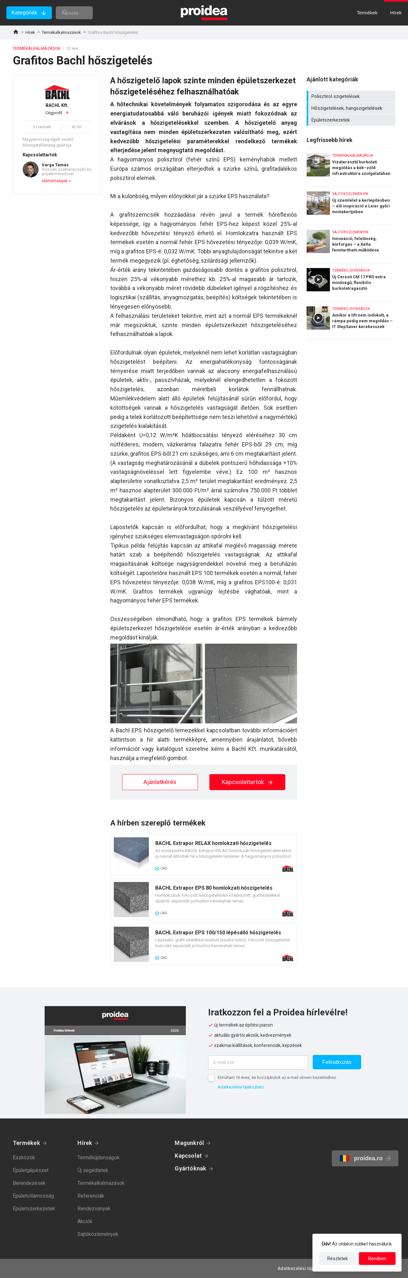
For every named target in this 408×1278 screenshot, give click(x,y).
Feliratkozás (337, 1062)
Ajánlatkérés (159, 782)
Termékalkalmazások (61, 32)
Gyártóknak (190, 1168)
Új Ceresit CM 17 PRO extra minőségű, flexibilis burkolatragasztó (351, 280)
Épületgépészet (30, 1170)
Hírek (30, 32)
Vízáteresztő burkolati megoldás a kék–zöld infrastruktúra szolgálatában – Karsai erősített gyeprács (351, 165)
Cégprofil (57, 108)
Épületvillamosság (33, 1196)
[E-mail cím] (258, 1062)
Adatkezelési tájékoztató (241, 1087)
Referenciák (90, 1196)
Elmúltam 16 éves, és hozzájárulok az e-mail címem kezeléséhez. (277, 1077)
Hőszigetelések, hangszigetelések (351, 108)
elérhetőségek (54, 181)
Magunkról (189, 1143)
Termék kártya (204, 854)
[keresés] (91, 12)
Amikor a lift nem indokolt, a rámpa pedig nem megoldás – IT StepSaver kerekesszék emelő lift (351, 320)
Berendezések (29, 1183)
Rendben (377, 1258)
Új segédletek (92, 1170)
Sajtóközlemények (98, 1234)
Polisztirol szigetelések (351, 96)
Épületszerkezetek (351, 120)
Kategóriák (24, 13)
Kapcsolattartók (247, 782)
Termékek (26, 1143)
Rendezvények (94, 1209)
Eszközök (24, 1158)
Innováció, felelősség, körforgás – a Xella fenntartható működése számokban (351, 242)
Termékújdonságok (98, 1158)
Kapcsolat (188, 1155)
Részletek (337, 1258)
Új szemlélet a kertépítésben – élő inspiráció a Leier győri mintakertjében (351, 204)
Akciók (84, 1221)
